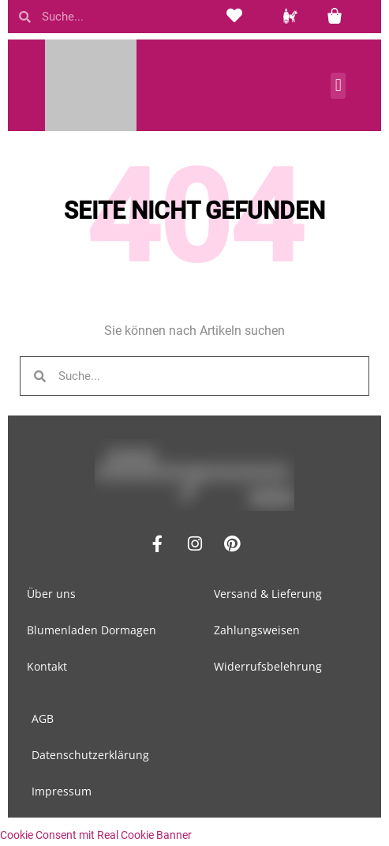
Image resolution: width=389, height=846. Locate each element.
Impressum (62, 791)
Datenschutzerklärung (90, 754)
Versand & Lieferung (268, 593)
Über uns (51, 593)
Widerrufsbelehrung (268, 666)
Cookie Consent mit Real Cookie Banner (96, 835)
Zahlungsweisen (257, 629)
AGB (43, 718)
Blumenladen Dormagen (91, 629)
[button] (338, 86)
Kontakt (47, 666)
